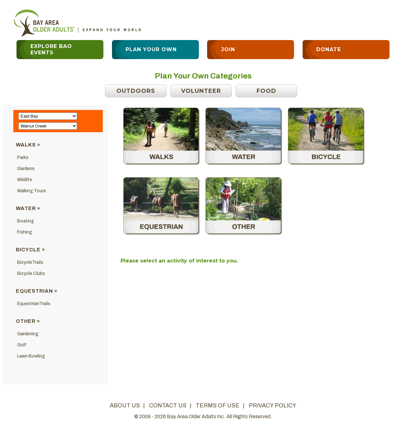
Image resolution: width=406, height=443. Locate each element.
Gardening (27, 333)
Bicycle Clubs (31, 273)
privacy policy (272, 405)
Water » (28, 208)
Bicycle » (30, 249)
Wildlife (24, 179)
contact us (168, 405)
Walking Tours (31, 190)
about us (125, 405)
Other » (28, 321)
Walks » (28, 144)
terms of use (217, 405)
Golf (21, 345)
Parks (23, 157)
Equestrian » (36, 291)
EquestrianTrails (33, 303)
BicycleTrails (30, 262)
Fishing (24, 232)
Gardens (26, 168)
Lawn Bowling (31, 356)
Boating (25, 221)
